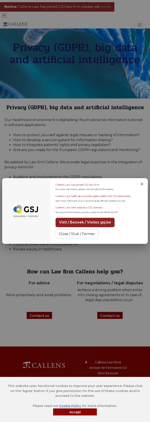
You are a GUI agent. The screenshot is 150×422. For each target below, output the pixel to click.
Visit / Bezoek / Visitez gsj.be (85, 222)
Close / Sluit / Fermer (77, 234)
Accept (75, 412)
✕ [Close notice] (142, 184)
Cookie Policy (70, 406)
